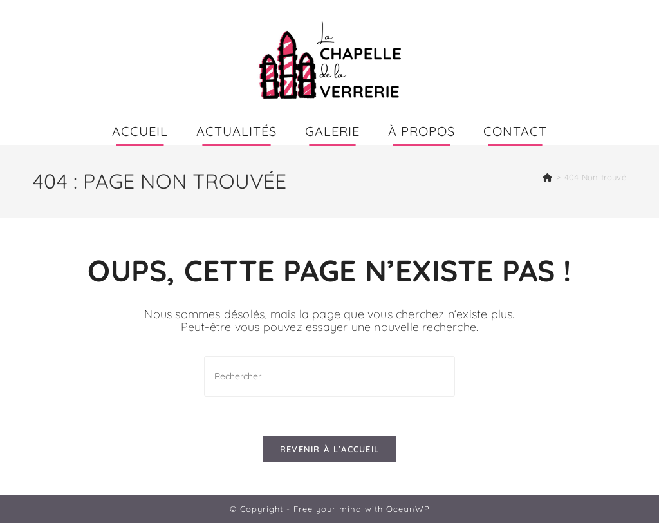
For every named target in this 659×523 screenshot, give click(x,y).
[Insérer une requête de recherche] (329, 376)
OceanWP (408, 509)
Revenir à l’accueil (330, 449)
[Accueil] (547, 177)
